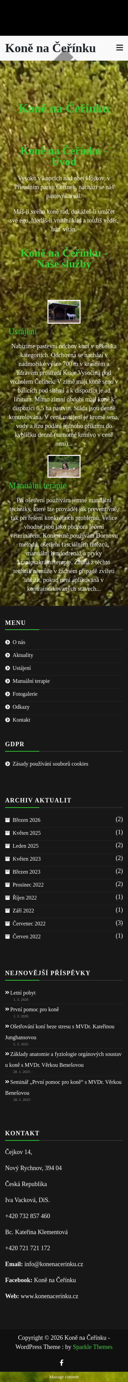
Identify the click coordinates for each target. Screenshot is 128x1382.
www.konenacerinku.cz (50, 1296)
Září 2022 (23, 910)
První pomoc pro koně (34, 1009)
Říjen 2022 (25, 898)
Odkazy (21, 707)
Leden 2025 (26, 846)
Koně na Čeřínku (50, 48)
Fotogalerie (25, 694)
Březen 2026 (26, 820)
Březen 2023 (26, 872)
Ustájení (23, 331)
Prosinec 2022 (28, 885)
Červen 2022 (27, 936)
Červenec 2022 (29, 923)
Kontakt (21, 720)
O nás (19, 642)
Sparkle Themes (93, 1346)
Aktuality (23, 655)
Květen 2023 (27, 859)
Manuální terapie (38, 485)
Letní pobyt (22, 993)
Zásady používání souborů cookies (50, 764)
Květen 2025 (27, 833)
